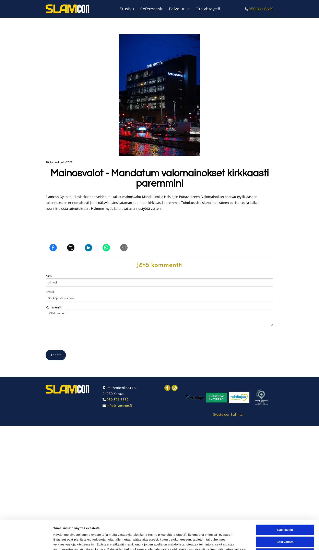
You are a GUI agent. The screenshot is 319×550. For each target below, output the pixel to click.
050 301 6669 (261, 9)
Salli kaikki (285, 500)
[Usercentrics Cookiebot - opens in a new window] (26, 542)
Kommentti (53, 307)
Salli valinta (285, 511)
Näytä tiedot (217, 542)
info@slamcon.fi (119, 386)
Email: (50, 291)
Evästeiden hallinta (228, 395)
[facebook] (167, 369)
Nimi (49, 276)
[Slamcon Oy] (194, 378)
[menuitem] (128, 9)
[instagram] (175, 369)
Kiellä (285, 523)
